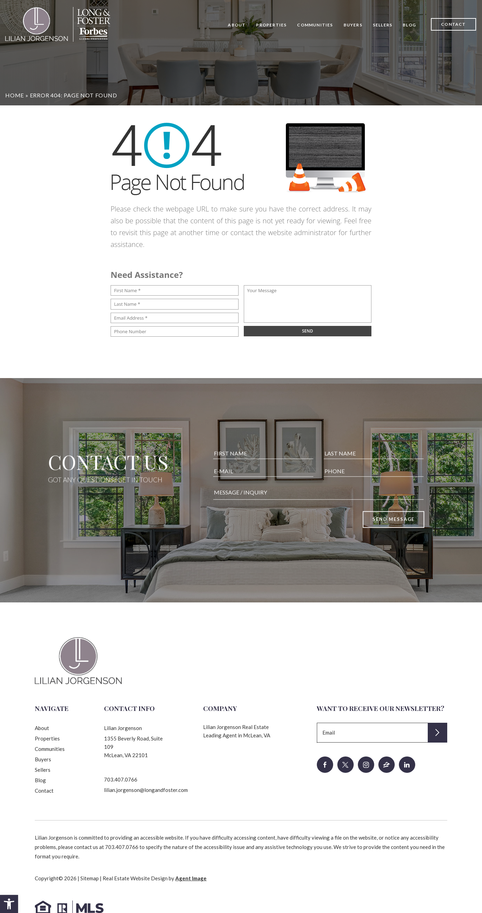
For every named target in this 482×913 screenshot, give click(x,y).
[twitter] (345, 764)
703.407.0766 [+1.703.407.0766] (120, 779)
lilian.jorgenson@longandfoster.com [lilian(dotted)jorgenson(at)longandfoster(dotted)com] (146, 790)
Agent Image (191, 878)
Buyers (353, 24)
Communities (315, 24)
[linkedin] (407, 764)
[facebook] (325, 764)
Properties (271, 24)
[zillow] (386, 764)
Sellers (382, 24)
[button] (9, 904)
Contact (453, 24)
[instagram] (366, 764)
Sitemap (89, 878)
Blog (409, 24)
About (237, 24)
